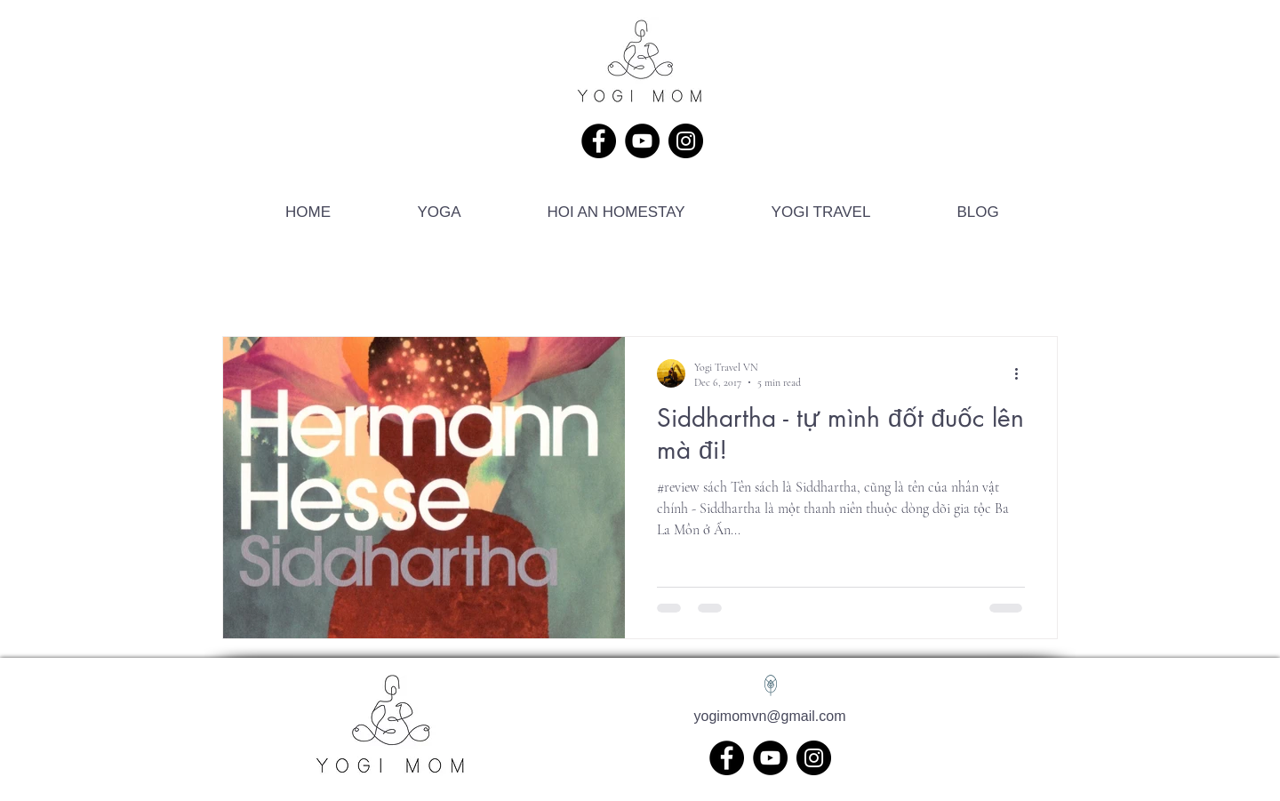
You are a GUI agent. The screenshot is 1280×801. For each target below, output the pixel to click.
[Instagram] (685, 141)
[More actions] (1022, 373)
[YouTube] (642, 141)
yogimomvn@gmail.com (770, 716)
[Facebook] (598, 141)
